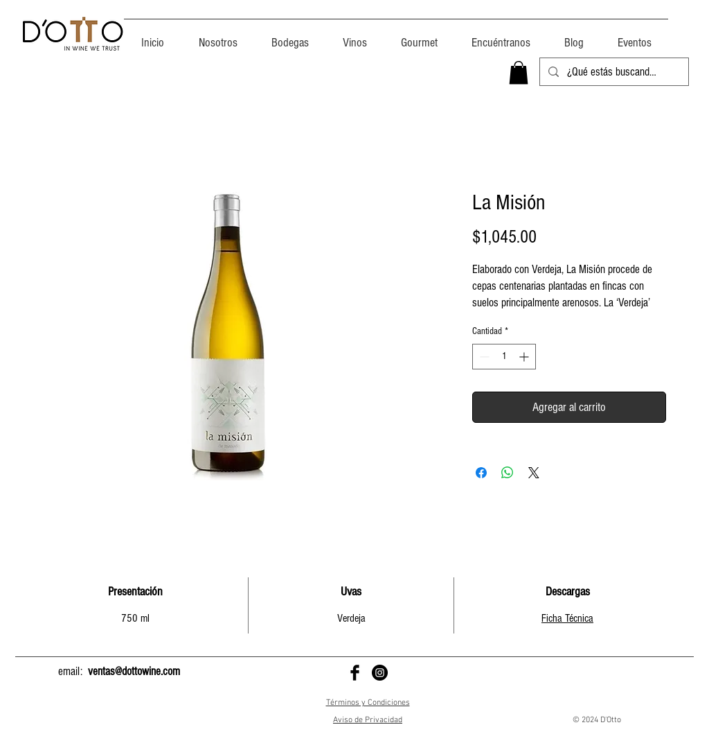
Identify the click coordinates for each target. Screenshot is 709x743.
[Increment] (525, 356)
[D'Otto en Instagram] (380, 673)
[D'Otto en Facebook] (355, 673)
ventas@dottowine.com (134, 671)
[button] (518, 72)
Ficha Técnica (567, 618)
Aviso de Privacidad (367, 720)
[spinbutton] (504, 356)
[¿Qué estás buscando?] (613, 72)
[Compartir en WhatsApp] (507, 472)
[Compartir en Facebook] (481, 472)
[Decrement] (483, 356)
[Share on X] (534, 472)
